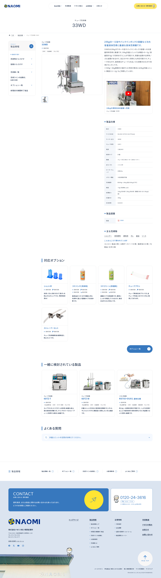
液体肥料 (117, 236)
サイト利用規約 (140, 569)
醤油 (137, 236)
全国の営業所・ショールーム (16, 541)
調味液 (125, 236)
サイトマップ (149, 569)
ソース (144, 236)
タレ (132, 236)
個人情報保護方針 (129, 569)
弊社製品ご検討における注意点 (113, 569)
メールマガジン (99, 569)
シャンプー (108, 236)
